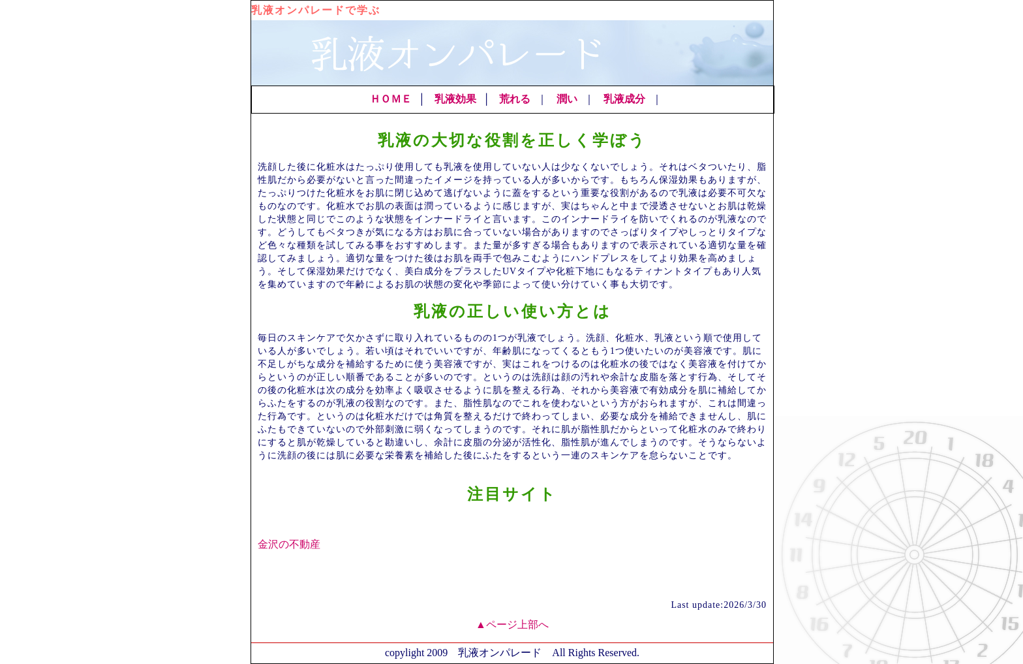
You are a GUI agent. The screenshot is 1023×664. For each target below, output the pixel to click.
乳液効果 (455, 98)
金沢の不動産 (289, 544)
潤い (567, 98)
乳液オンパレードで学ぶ (315, 10)
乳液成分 (624, 98)
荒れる (514, 98)
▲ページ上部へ (512, 624)
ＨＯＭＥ (391, 98)
